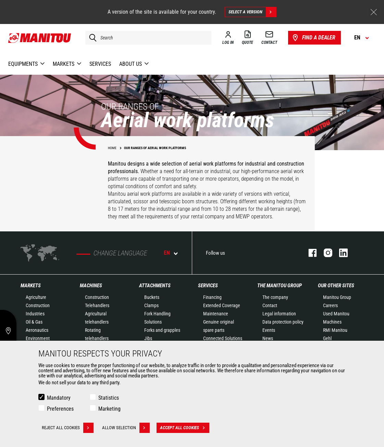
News (267, 338)
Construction (38, 305)
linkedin (340, 253)
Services (208, 285)
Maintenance (215, 313)
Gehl (327, 338)
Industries (35, 313)
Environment (38, 338)
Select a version (252, 12)
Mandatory (59, 398)
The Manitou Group (279, 285)
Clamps (151, 305)
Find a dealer (313, 38)
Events (268, 330)
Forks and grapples (162, 330)
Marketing (109, 409)
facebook (309, 253)
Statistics (108, 398)
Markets (31, 285)
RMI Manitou (335, 330)
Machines (91, 285)
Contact (269, 305)
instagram (324, 253)
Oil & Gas (34, 322)
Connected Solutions (222, 338)
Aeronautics (37, 330)
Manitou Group (337, 297)
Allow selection (126, 428)
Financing (212, 297)
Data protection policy (283, 322)
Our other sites (336, 285)
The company (275, 297)
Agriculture (36, 297)
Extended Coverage (221, 305)
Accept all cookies (184, 428)
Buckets (151, 297)
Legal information (279, 313)
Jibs (148, 338)
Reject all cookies (68, 428)
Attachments (155, 285)
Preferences (60, 409)
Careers (330, 305)
